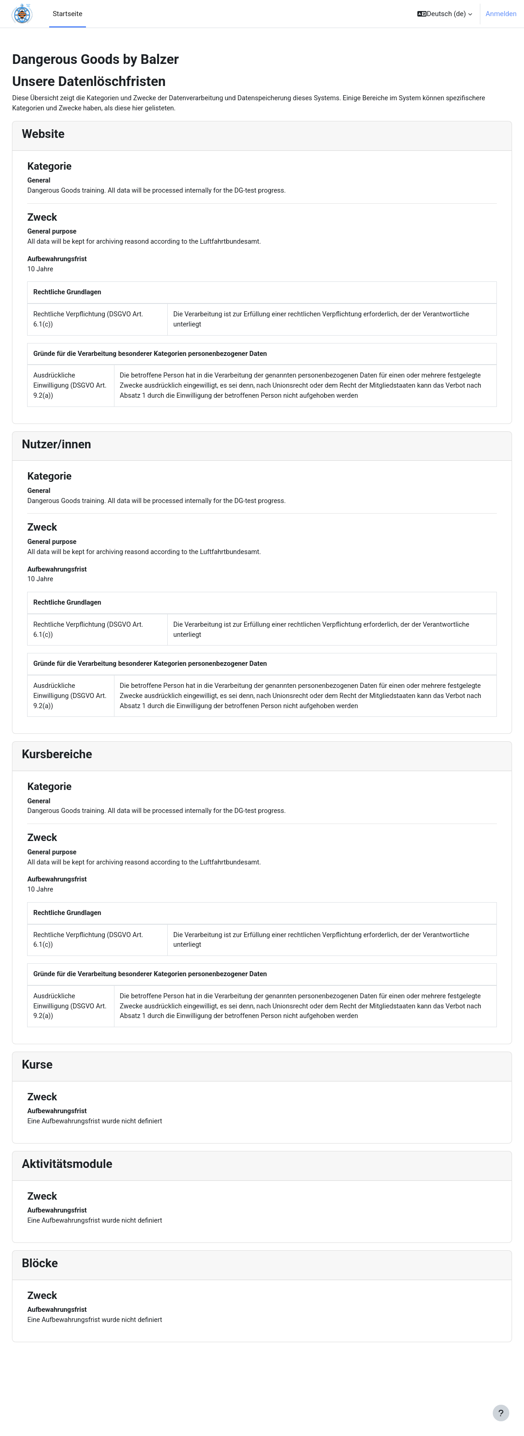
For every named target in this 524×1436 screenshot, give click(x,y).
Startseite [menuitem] (67, 14)
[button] (444, 14)
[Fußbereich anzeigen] (501, 1413)
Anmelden (501, 14)
